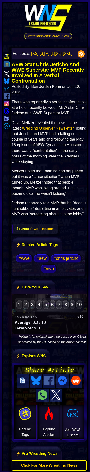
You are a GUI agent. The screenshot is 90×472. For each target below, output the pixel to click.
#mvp (48, 268)
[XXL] (67, 54)
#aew (41, 258)
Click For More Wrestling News (49, 464)
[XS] (34, 54)
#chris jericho (66, 258)
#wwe (24, 258)
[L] (53, 54)
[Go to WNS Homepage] (48, 18)
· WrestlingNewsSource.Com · (48, 36)
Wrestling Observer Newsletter (48, 128)
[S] (42, 54)
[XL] (58, 54)
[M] (46, 54)
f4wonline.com (42, 229)
